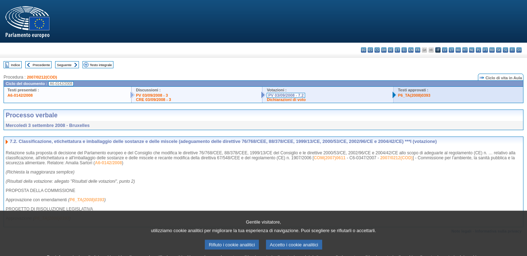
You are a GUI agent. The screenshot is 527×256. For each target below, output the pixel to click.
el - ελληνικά (404, 50)
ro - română (492, 50)
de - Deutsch (390, 50)
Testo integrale (101, 65)
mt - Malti (465, 50)
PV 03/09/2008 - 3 (152, 95)
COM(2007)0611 (329, 157)
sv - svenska (519, 50)
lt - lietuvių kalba (451, 50)
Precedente (41, 65)
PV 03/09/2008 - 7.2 (286, 95)
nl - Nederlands (471, 50)
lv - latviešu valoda (444, 50)
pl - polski (478, 50)
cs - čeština (377, 50)
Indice (15, 65)
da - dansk (384, 50)
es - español (370, 50)
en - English (411, 50)
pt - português (485, 50)
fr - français (417, 50)
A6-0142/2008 (20, 95)
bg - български (363, 50)
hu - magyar (458, 50)
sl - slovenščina (505, 50)
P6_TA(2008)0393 (414, 95)
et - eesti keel (397, 50)
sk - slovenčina (498, 50)
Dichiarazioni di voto (286, 99)
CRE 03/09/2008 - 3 (153, 99)
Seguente (64, 65)
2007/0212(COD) (42, 77)
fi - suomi (512, 50)
